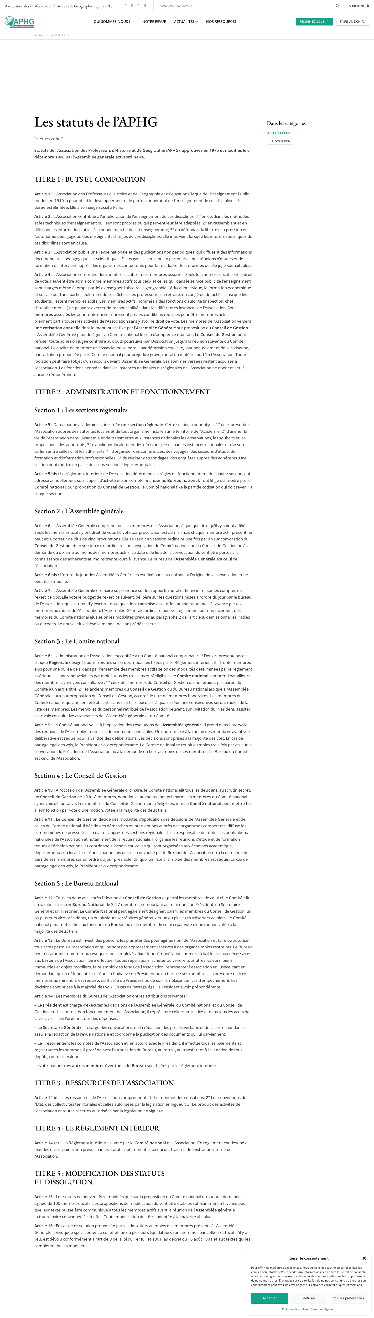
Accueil (39, 35)
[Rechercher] (337, 6)
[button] (364, 1258)
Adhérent (359, 6)
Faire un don (353, 21)
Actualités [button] (186, 21)
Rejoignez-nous (314, 21)
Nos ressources (221, 21)
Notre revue (154, 21)
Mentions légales (322, 1309)
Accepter (270, 1298)
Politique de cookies (295, 1309)
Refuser (309, 1298)
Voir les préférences (348, 1298)
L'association (280, 141)
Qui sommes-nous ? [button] (114, 21)
